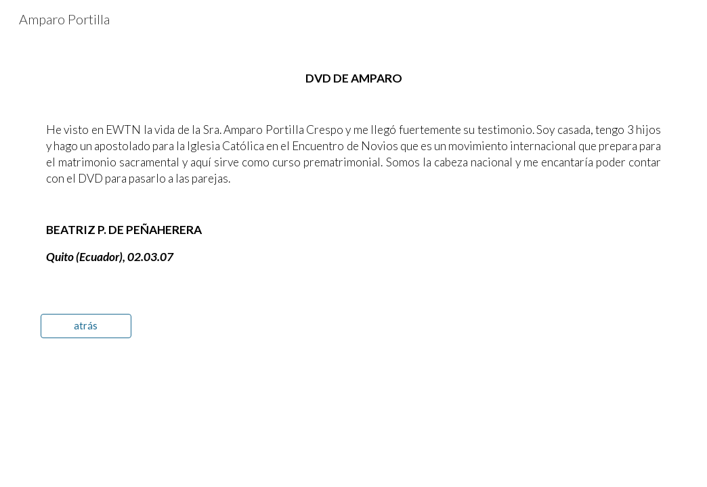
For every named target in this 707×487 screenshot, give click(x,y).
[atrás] (86, 326)
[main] (353, 167)
